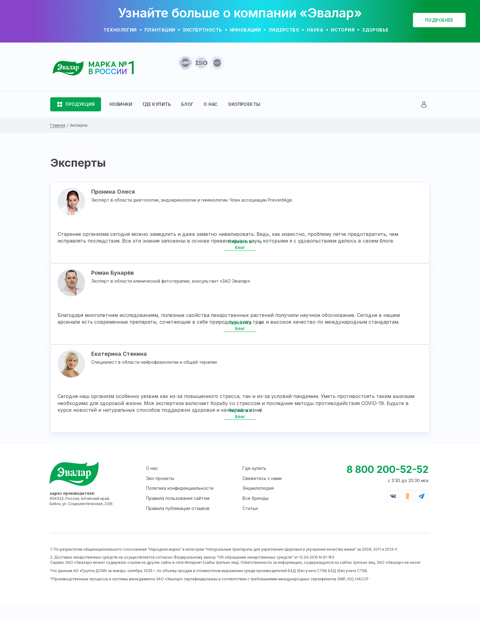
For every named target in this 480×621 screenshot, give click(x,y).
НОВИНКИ (121, 104)
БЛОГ (187, 104)
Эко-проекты (160, 493)
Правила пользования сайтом (177, 513)
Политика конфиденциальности (179, 503)
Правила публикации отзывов (177, 523)
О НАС (211, 104)
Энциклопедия (258, 503)
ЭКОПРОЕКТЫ (244, 104)
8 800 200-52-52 (388, 485)
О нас (152, 483)
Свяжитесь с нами (262, 493)
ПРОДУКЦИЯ (80, 104)
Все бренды (255, 513)
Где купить (254, 483)
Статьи (250, 523)
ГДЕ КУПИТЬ (157, 104)
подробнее (439, 20)
